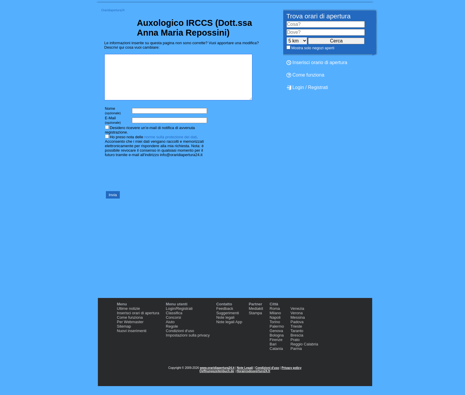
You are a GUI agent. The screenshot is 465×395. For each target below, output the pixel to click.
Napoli (275, 326)
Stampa (255, 322)
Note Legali (245, 376)
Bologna (277, 344)
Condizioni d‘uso (180, 339)
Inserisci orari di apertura (138, 322)
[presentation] (149, 182)
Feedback (224, 317)
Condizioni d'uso (267, 376)
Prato (295, 348)
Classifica (174, 322)
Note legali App (229, 331)
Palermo (277, 335)
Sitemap (124, 335)
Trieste (296, 335)
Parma (296, 357)
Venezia (297, 317)
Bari (273, 353)
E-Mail (113, 129)
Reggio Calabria (304, 353)
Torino (275, 331)
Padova (296, 331)
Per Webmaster (130, 331)
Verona (296, 322)
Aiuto (170, 331)
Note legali (225, 326)
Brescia (296, 344)
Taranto (296, 339)
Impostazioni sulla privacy (188, 344)
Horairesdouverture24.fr (253, 380)
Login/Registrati (179, 317)
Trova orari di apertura (318, 16)
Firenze (276, 348)
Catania (276, 357)
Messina (297, 326)
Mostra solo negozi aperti (312, 48)
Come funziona (305, 74)
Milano (275, 322)
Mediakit (256, 317)
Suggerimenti (227, 322)
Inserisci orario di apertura (316, 62)
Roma (275, 317)
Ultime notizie (128, 317)
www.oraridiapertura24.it (217, 376)
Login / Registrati (307, 87)
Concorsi (173, 326)
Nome (113, 119)
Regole (172, 335)
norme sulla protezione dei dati (170, 146)
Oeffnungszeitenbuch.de (217, 380)
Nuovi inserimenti (131, 339)
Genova (276, 339)
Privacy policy (291, 376)
